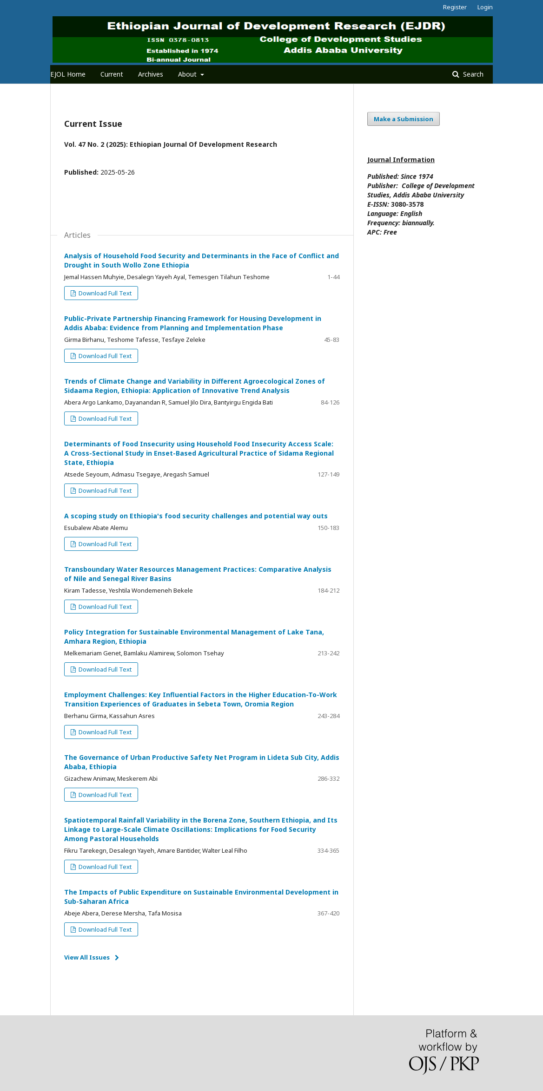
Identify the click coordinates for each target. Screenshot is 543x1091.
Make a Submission (403, 119)
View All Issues (87, 957)
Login (485, 7)
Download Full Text (104, 293)
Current (111, 74)
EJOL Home (68, 74)
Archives (150, 74)
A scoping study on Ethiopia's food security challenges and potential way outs (196, 515)
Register (455, 7)
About (188, 74)
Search (472, 74)
